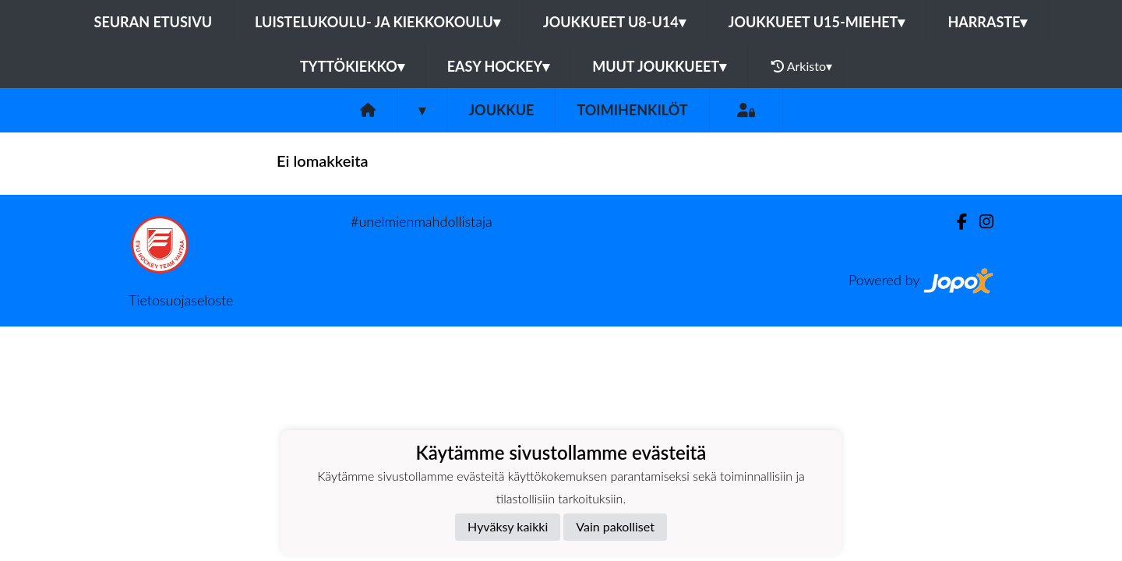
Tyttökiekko (352, 66)
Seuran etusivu (153, 21)
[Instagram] (980, 221)
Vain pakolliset (615, 526)
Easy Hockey (498, 66)
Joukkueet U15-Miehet (817, 21)
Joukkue (501, 109)
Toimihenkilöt (632, 109)
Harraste (987, 21)
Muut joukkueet (659, 66)
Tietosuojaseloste (181, 300)
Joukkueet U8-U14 (614, 21)
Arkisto (801, 66)
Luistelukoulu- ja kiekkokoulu (377, 21)
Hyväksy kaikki (508, 526)
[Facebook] (955, 221)
